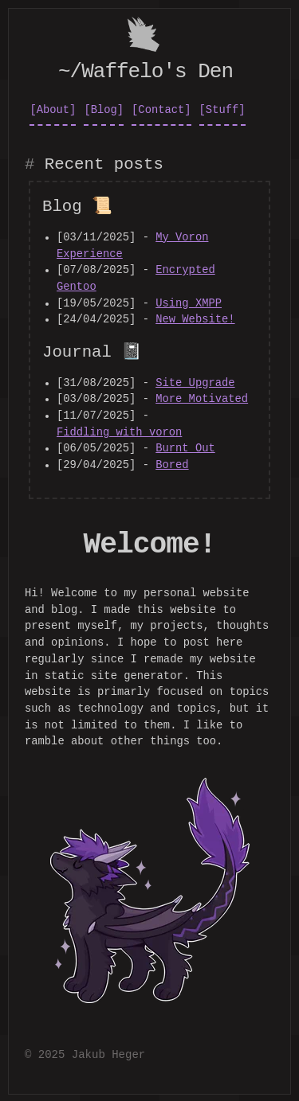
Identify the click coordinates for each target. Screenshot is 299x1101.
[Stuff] (222, 108)
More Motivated (201, 397)
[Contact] (161, 108)
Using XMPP (188, 302)
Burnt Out (185, 447)
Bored (171, 463)
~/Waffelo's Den (145, 70)
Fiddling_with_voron (119, 431)
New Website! (194, 318)
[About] (53, 108)
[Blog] (104, 108)
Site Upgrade (194, 381)
